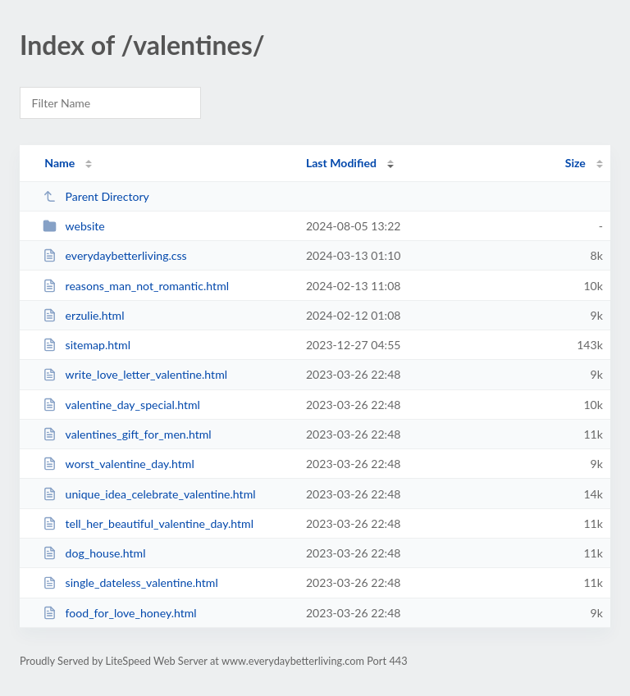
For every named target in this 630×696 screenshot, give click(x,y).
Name (59, 163)
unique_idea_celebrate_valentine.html (149, 494)
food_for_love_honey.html (120, 613)
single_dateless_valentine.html (130, 582)
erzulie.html (83, 315)
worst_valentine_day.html (118, 464)
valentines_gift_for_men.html (127, 434)
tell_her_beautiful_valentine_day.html (148, 523)
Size (575, 163)
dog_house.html (94, 553)
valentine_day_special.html (121, 405)
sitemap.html (86, 345)
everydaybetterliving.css (115, 255)
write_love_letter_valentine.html (135, 374)
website (74, 226)
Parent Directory (96, 196)
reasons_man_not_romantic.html (136, 286)
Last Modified (341, 163)
